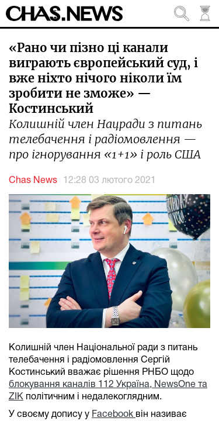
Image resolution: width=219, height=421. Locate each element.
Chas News (33, 181)
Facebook (113, 414)
